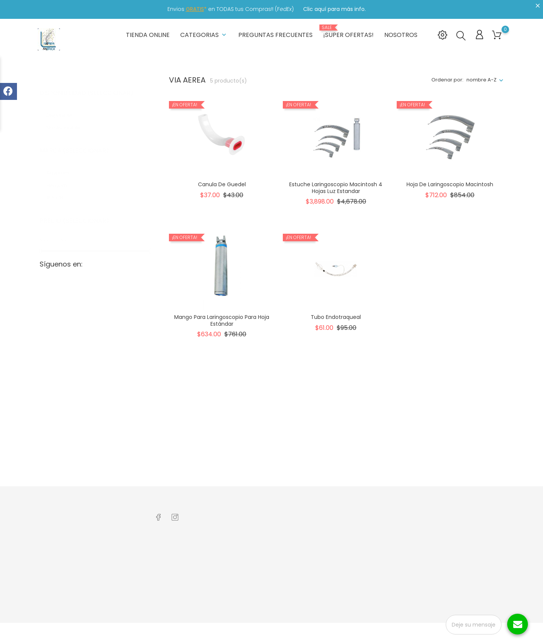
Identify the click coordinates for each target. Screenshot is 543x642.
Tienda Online (148, 33)
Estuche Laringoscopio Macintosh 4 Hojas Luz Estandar (335, 187)
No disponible (66, 119)
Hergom (60, 177)
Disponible (63, 106)
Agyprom (61, 164)
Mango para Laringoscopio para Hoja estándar (221, 320)
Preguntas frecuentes (275, 33)
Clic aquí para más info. (334, 9)
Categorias (204, 33)
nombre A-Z (481, 79)
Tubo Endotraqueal (336, 316)
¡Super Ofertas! (348, 31)
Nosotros (400, 33)
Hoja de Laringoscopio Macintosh (449, 183)
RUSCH (58, 189)
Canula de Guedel (222, 183)
